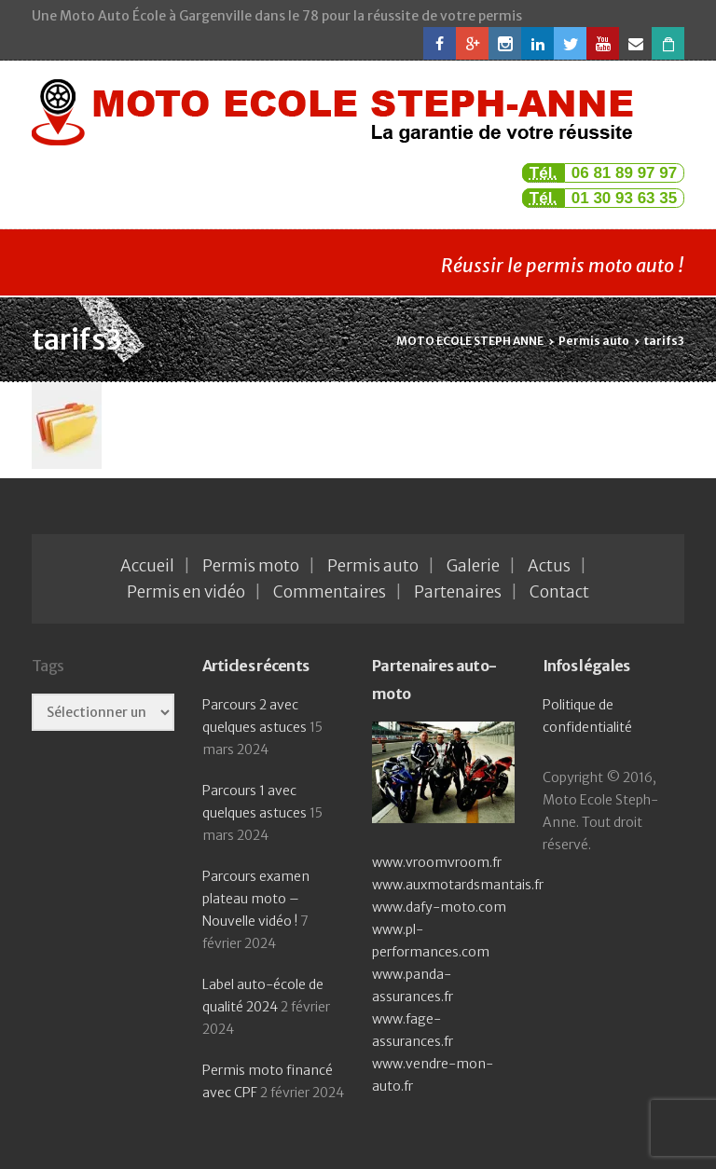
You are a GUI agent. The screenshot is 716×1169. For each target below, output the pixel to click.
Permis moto (250, 566)
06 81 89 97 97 (624, 173)
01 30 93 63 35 (624, 198)
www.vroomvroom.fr (437, 862)
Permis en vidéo (186, 592)
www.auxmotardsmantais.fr (458, 884)
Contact (559, 592)
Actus (549, 566)
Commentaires (329, 592)
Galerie (473, 566)
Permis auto (373, 566)
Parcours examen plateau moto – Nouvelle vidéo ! (256, 898)
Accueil (147, 566)
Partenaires (458, 592)
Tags (47, 666)
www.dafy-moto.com (439, 907)
